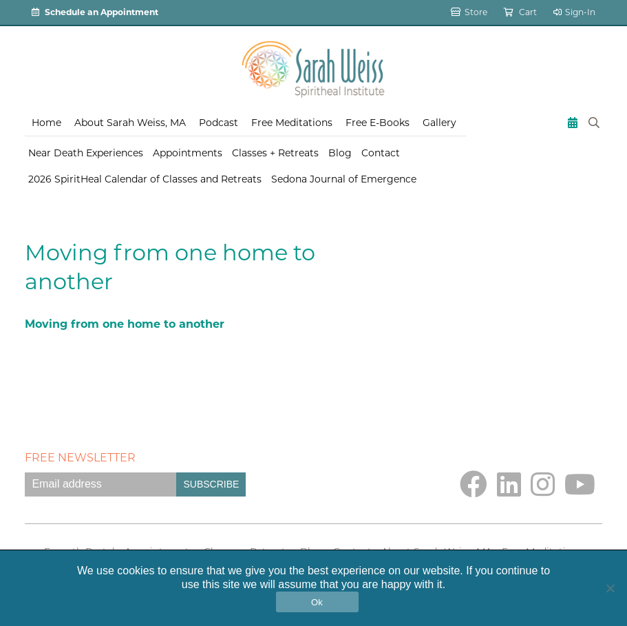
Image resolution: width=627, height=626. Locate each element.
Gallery (439, 122)
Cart (520, 12)
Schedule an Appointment (95, 12)
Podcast (218, 122)
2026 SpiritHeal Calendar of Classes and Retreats (145, 179)
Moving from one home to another (124, 324)
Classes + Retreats (275, 153)
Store (469, 12)
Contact (380, 153)
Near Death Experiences (85, 153)
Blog (340, 153)
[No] (610, 588)
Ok (317, 602)
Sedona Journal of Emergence (343, 179)
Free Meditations (291, 122)
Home (46, 122)
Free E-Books (378, 122)
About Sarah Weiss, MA (130, 122)
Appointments (187, 153)
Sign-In (574, 12)
